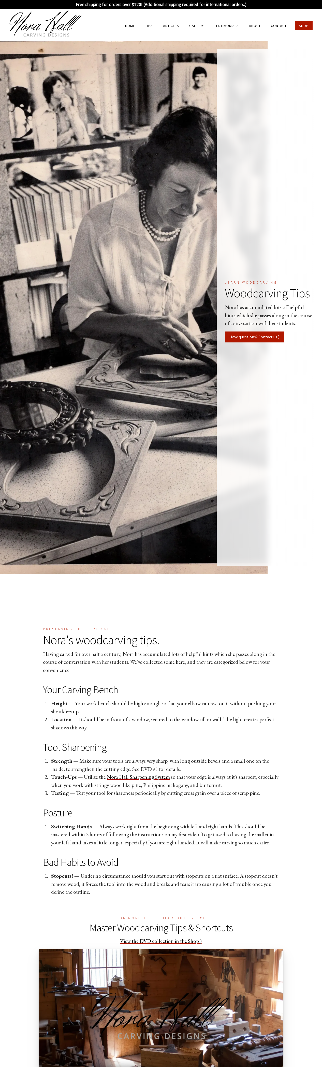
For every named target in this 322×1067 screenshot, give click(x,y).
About (255, 25)
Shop (304, 25)
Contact (279, 25)
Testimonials (226, 25)
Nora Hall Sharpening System (138, 776)
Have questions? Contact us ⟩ (254, 336)
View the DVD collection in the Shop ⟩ (161, 941)
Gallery (196, 25)
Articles (171, 25)
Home (130, 25)
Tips (149, 25)
